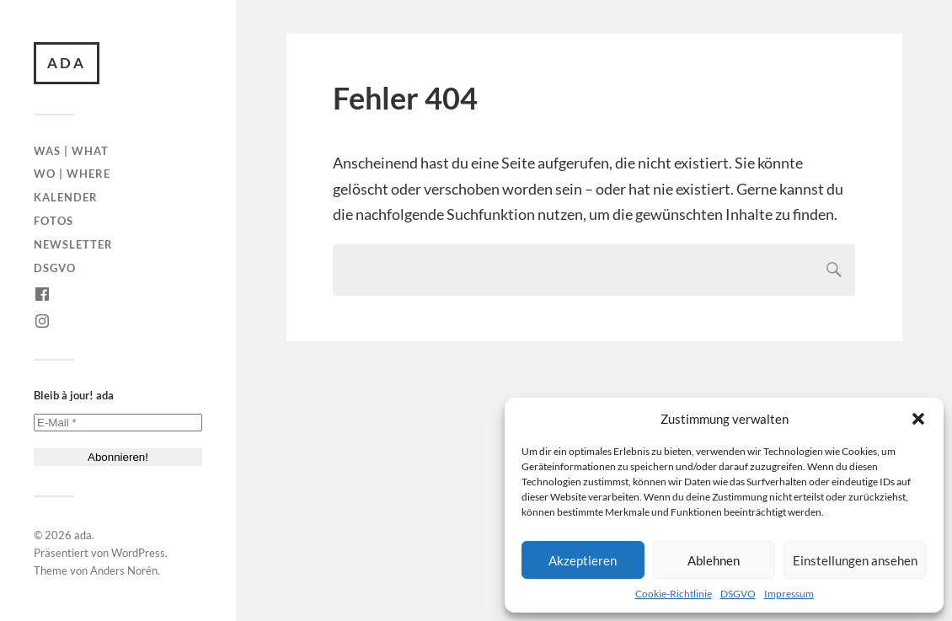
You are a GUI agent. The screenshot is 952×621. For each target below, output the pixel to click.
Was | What (71, 151)
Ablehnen (713, 560)
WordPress (138, 552)
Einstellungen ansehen (855, 560)
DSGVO (738, 593)
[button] (918, 418)
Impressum (789, 593)
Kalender (66, 197)
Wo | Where (72, 173)
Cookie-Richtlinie (673, 593)
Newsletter (73, 244)
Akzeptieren (582, 560)
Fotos (53, 221)
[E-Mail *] (118, 422)
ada (66, 63)
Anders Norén (124, 570)
